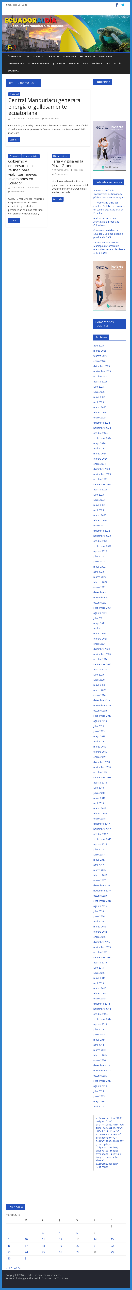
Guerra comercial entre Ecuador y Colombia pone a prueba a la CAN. (108, 234)
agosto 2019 (100, 720)
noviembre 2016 (102, 890)
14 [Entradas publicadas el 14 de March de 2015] (95, 1239)
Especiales (105, 56)
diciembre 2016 (101, 885)
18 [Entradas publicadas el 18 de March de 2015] (43, 1246)
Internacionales (38, 63)
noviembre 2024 (102, 427)
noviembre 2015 (102, 947)
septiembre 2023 (102, 484)
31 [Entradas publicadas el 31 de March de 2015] (26, 1258)
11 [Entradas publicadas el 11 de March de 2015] (43, 1239)
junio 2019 (99, 731)
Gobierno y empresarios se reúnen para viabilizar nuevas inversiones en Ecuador (22, 172)
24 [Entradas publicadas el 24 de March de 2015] (26, 1252)
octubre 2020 (100, 659)
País (85, 63)
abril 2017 (98, 864)
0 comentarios (50, 118)
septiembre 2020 (102, 664)
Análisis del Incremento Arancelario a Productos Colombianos (106, 222)
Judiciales (59, 63)
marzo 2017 (99, 870)
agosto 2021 (100, 612)
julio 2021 (98, 618)
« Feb (9, 1268)
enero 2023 (99, 525)
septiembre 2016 (102, 900)
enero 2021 (99, 643)
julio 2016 (98, 911)
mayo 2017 (99, 859)
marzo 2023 (99, 515)
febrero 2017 (100, 875)
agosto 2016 (100, 906)
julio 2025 (98, 386)
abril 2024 (98, 448)
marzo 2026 (99, 350)
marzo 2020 (99, 690)
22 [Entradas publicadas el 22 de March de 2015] (112, 1246)
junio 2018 (99, 792)
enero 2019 (99, 756)
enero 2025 (99, 417)
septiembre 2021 (102, 607)
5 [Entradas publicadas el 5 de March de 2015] (60, 1233)
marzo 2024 (99, 453)
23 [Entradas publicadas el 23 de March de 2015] (9, 1252)
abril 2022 (98, 571)
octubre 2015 (100, 952)
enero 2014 (99, 1060)
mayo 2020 (99, 684)
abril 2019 (98, 741)
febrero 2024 (100, 458)
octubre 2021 (100, 602)
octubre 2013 (100, 1075)
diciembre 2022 (101, 530)
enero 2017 (99, 880)
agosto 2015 (100, 962)
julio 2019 (98, 726)
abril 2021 (98, 628)
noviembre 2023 (102, 474)
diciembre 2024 (101, 422)
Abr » (17, 1268)
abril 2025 (98, 402)
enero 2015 (99, 998)
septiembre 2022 (102, 546)
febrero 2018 (100, 813)
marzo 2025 (99, 407)
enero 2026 (99, 361)
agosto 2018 (100, 782)
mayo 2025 (99, 397)
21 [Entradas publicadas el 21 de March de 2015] (95, 1246)
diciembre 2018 (101, 762)
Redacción (35, 118)
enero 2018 (99, 818)
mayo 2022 (99, 566)
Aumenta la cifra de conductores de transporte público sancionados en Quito (109, 194)
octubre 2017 (100, 834)
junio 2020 (99, 679)
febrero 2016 (100, 931)
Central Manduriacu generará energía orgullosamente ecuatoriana (44, 106)
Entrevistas (87, 56)
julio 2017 (98, 849)
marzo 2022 (99, 576)
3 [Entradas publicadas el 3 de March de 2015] (25, 1233)
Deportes (53, 56)
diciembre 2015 (101, 942)
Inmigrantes (16, 63)
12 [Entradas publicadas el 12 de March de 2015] (60, 1239)
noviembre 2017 (102, 828)
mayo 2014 (99, 1039)
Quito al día (113, 63)
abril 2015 (98, 983)
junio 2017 (99, 854)
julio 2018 (98, 787)
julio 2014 (98, 1029)
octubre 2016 (100, 895)
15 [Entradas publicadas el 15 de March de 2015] (112, 1239)
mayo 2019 (99, 736)
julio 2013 (98, 1091)
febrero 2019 (100, 751)
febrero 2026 (100, 355)
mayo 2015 (99, 978)
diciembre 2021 (101, 592)
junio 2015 (99, 972)
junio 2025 (99, 391)
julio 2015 (98, 967)
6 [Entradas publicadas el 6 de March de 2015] (77, 1233)
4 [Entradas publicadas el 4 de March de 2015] (42, 1233)
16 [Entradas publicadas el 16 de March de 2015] (9, 1246)
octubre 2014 (100, 1014)
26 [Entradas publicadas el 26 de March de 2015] (60, 1252)
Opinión (74, 63)
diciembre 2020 (101, 648)
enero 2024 (99, 463)
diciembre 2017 (101, 823)
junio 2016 (99, 916)
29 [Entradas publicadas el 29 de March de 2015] (112, 1252)
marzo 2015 (99, 988)
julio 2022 (98, 556)
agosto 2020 (100, 669)
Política (97, 63)
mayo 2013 (99, 1101)
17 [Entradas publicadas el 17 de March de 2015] (26, 1246)
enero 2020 (99, 695)
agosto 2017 (100, 844)
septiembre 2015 (102, 957)
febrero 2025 (100, 412)
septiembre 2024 (102, 438)
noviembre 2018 (102, 767)
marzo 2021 (99, 633)
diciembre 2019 (101, 700)
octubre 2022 (100, 541)
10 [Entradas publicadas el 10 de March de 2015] (26, 1239)
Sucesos (38, 56)
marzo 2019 (99, 746)
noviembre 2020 (102, 654)
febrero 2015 (100, 993)
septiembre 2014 (102, 1019)
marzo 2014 (99, 1050)
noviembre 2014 (102, 1008)
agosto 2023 (100, 489)
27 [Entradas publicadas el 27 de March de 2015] (77, 1252)
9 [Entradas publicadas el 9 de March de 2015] (8, 1239)
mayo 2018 (99, 798)
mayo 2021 (99, 623)
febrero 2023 (100, 520)
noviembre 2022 (102, 535)
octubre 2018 (100, 772)
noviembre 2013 (102, 1070)
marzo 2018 (99, 808)
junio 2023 (99, 499)
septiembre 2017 (102, 839)
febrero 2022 (100, 582)
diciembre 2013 (101, 1065)
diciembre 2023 (101, 469)
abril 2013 (98, 1106)
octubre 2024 (100, 433)
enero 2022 (99, 587)
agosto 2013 (100, 1085)
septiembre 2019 (102, 715)
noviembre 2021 (102, 597)
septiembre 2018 (102, 777)
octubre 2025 (100, 376)
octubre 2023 (100, 479)
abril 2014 (98, 1044)
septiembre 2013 (102, 1080)
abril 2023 (98, 510)
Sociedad (13, 70)
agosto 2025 (100, 381)
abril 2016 (98, 921)
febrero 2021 (100, 638)
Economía (69, 56)
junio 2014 (99, 1034)
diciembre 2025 (101, 366)
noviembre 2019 (102, 705)
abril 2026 (98, 345)
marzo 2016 (99, 926)
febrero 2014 (100, 1055)
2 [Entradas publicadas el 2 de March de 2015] (8, 1233)
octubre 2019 (100, 710)
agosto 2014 (100, 1024)
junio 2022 (99, 561)
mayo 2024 (99, 443)
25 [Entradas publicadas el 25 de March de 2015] (43, 1252)
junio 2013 (99, 1096)
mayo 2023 (99, 505)
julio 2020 (98, 674)
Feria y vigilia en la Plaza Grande (67, 163)
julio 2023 (98, 494)
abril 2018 (98, 803)
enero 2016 (99, 936)
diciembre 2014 (101, 1003)
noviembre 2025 (102, 371)
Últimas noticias (18, 56)
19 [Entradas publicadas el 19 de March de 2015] (60, 1246)
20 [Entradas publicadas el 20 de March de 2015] (77, 1246)
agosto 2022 (100, 551)
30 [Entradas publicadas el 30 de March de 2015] (9, 1258)
